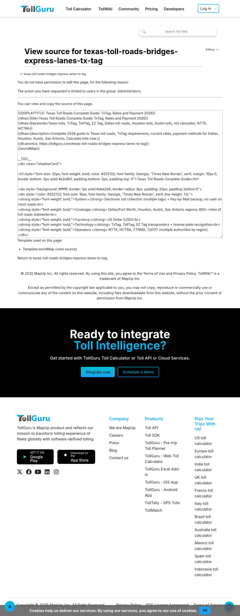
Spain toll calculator (203, 559)
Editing (212, 49)
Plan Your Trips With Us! (205, 423)
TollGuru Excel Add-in (162, 472)
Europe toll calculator (204, 454)
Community (129, 9)
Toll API (151, 427)
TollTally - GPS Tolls (162, 502)
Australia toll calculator (205, 532)
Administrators (129, 91)
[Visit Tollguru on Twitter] (19, 472)
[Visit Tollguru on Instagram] (56, 472)
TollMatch (153, 510)
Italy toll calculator (203, 506)
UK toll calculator (203, 480)
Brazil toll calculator (203, 519)
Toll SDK (152, 435)
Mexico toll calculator (204, 546)
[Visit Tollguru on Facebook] (29, 472)
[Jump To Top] (10, 606)
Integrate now (98, 372)
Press (114, 442)
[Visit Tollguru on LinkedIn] (47, 472)
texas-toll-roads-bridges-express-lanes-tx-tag (55, 74)
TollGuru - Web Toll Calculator (162, 459)
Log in (205, 8)
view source (66, 249)
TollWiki (105, 9)
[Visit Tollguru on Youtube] (38, 472)
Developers (174, 9)
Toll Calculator (78, 9)
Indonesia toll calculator (206, 572)
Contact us (118, 457)
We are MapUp (122, 427)
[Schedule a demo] (138, 372)
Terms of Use (154, 273)
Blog (113, 450)
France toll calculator (204, 493)
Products (154, 418)
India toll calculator (203, 467)
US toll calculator (203, 441)
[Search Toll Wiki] (178, 31)
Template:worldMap (38, 249)
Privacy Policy (184, 273)
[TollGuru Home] (37, 8)
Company (119, 418)
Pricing (151, 9)
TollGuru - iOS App (161, 482)
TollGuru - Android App (161, 492)
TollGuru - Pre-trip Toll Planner (161, 445)
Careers (116, 435)
